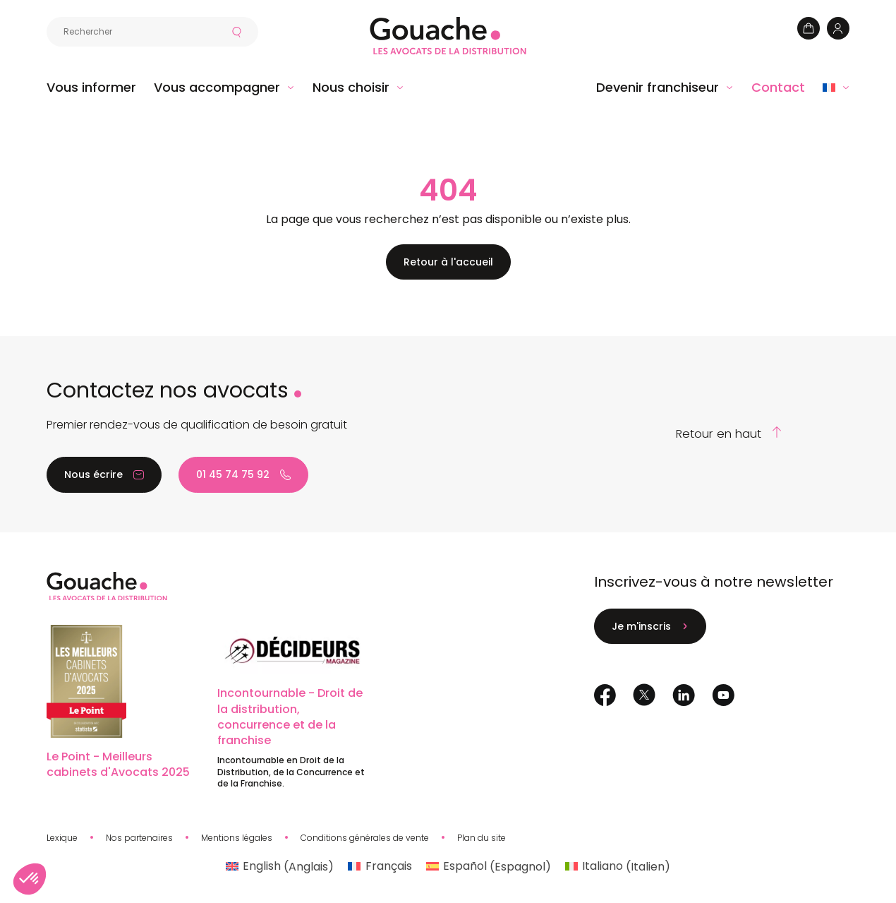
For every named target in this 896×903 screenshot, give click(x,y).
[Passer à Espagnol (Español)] (488, 867)
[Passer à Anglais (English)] (280, 867)
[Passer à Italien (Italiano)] (617, 867)
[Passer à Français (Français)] (379, 867)
